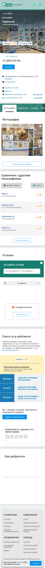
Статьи (25, 519)
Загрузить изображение (31, 526)
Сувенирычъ (8, 216)
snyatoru (8, 91)
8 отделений (10, 82)
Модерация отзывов (30, 552)
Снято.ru (6, 227)
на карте (8, 78)
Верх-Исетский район (14, 94)
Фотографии (9, 108)
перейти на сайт (11, 88)
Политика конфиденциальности (11, 530)
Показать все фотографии (21, 164)
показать (8, 67)
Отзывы (34, 108)
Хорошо (36, 563)
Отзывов (24, 43)
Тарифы (6, 550)
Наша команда (9, 523)
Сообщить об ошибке (30, 545)
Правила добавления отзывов (30, 530)
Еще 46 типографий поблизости (16, 48)
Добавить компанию (30, 523)
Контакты (26, 542)
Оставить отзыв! (22, 314)
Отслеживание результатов (9, 546)
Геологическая (11, 98)
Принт (5, 193)
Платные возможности (11, 542)
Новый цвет (8, 205)
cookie (19, 562)
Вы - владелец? (12, 56)
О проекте (7, 519)
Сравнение (23, 108)
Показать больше (22, 240)
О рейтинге (7, 526)
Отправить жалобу (29, 549)
